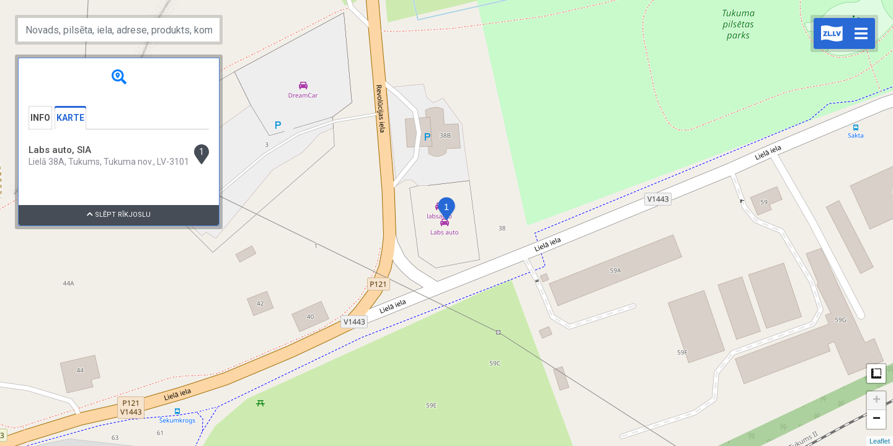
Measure (876, 373)
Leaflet (879, 441)
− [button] (877, 419)
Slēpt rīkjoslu (119, 215)
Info (40, 118)
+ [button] (877, 400)
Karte (70, 118)
